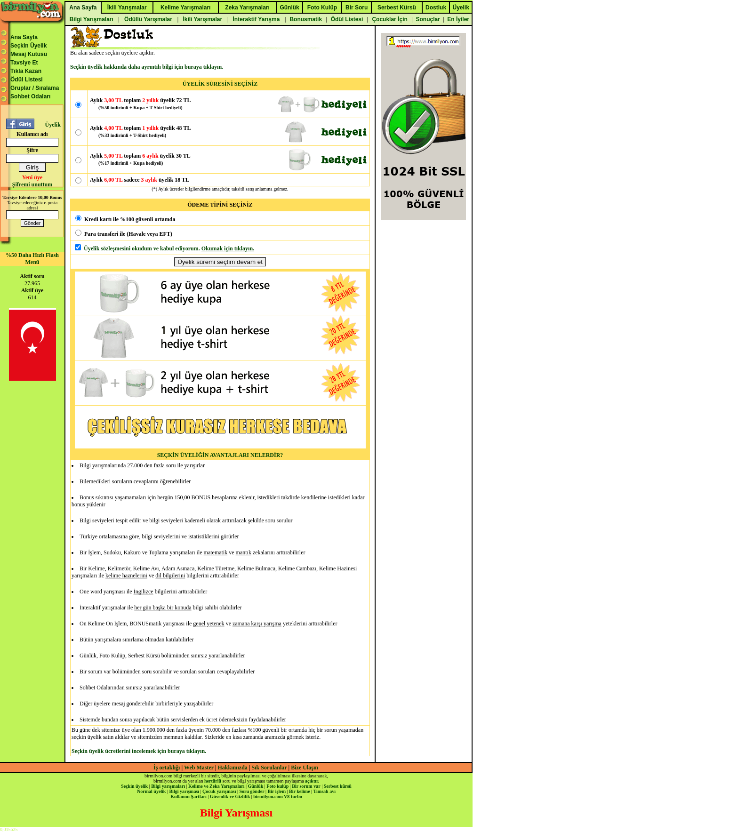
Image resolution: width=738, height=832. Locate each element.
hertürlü (212, 781)
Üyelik (52, 124)
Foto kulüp (277, 786)
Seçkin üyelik (134, 786)
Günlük (255, 786)
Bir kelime (299, 791)
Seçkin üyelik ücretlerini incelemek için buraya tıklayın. (139, 751)
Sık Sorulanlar (269, 767)
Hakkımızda (233, 767)
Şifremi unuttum (32, 184)
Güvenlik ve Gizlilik (230, 796)
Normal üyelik (151, 791)
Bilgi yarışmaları (168, 786)
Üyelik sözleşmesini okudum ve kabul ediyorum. (142, 248)
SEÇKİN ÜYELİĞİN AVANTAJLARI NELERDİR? (220, 455)
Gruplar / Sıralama (34, 88)
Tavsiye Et (24, 62)
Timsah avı (324, 791)
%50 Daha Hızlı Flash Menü (32, 258)
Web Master (199, 767)
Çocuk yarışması (219, 791)
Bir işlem (277, 791)
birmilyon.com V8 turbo (277, 796)
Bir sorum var (306, 786)
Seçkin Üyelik (28, 45)
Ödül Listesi (26, 79)
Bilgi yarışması (184, 791)
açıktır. (312, 781)
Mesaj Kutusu (28, 54)
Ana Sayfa (24, 37)
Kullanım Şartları (188, 796)
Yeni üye (32, 177)
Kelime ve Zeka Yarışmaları (216, 786)
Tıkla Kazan (25, 71)
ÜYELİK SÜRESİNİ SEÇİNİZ (220, 83)
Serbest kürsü (338, 786)
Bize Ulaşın (304, 767)
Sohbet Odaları (30, 96)
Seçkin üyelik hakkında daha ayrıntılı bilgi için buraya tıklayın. (146, 67)
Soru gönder (252, 791)
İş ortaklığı (166, 767)
